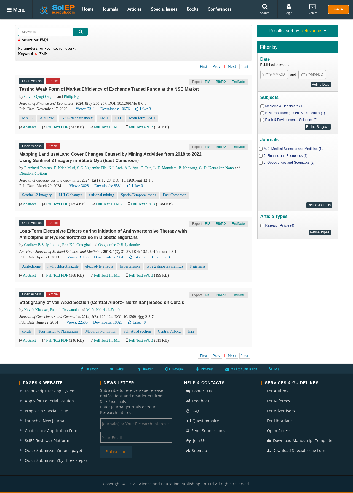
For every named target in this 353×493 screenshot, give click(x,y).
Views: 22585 (77, 322)
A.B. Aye (131, 168)
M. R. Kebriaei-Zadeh (103, 310)
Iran (191, 331)
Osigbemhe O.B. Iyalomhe (119, 245)
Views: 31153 (78, 257)
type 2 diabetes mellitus (165, 266)
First (203, 66)
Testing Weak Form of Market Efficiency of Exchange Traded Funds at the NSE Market (109, 89)
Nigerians (197, 266)
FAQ (192, 410)
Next (232, 66)
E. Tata (146, 168)
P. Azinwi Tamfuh (38, 168)
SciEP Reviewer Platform (47, 440)
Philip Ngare (73, 97)
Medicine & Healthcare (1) (284, 106)
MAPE (27, 118)
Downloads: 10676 (115, 109)
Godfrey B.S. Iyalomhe (42, 245)
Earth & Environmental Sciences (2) (291, 120)
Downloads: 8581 (108, 186)
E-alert (312, 9)
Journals (110, 9)
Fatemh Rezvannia (64, 310)
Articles (134, 9)
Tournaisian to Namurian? (58, 331)
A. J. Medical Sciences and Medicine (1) (293, 149)
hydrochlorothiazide (63, 266)
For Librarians (280, 420)
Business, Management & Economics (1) (295, 113)
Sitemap (196, 450)
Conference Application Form (52, 430)
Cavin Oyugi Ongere (40, 97)
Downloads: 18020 (107, 322)
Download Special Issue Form (297, 450)
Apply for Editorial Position (49, 400)
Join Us (196, 440)
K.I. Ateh (116, 168)
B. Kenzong (188, 168)
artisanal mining (101, 195)
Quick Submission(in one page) (53, 450)
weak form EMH (142, 118)
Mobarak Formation (100, 331)
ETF (118, 118)
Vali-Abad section (137, 331)
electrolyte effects (99, 266)
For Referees (278, 400)
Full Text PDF (57, 127)
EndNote (238, 82)
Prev (216, 66)
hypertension (130, 266)
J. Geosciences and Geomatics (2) (289, 163)
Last (244, 66)
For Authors (277, 391)
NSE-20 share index (77, 118)
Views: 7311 (85, 109)
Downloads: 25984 (108, 257)
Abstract (29, 127)
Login (289, 9)
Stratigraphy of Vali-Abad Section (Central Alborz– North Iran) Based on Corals (101, 302)
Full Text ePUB (141, 127)
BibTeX (221, 82)
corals (26, 331)
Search (264, 9)
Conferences (219, 9)
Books (192, 9)
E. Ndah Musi (64, 168)
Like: (143, 109)
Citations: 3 (161, 257)
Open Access (279, 430)
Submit (338, 9)
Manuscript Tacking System (50, 391)
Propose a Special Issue (46, 410)
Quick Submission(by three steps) (56, 460)
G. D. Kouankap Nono (216, 168)
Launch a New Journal (45, 420)
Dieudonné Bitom (33, 173)
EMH (104, 118)
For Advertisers (281, 410)
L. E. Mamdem (165, 168)
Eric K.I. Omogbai (76, 245)
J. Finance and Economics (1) (286, 156)
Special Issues (164, 9)
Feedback (197, 400)
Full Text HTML (107, 127)
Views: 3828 (79, 186)
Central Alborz (169, 331)
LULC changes (70, 195)
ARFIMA (47, 118)
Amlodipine (31, 266)
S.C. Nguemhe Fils (92, 168)
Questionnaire (202, 420)
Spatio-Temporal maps (138, 195)
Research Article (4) (279, 225)
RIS (207, 82)
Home (87, 9)
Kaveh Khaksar (36, 310)
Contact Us (199, 391)
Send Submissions (205, 430)
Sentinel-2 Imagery (37, 195)
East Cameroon (174, 195)
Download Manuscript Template (299, 440)
